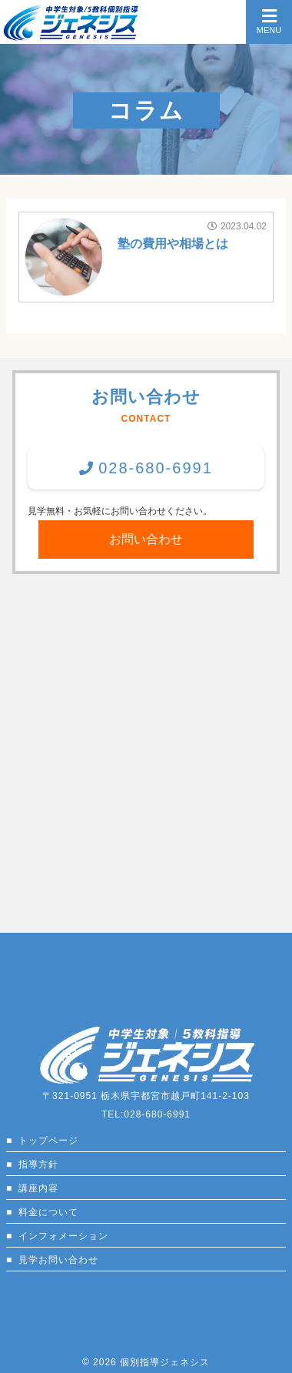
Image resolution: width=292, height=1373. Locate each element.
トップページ (48, 1140)
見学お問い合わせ (58, 1259)
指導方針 (38, 1164)
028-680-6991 (155, 467)
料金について (48, 1212)
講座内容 (38, 1188)
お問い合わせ (146, 539)
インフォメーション (63, 1236)
